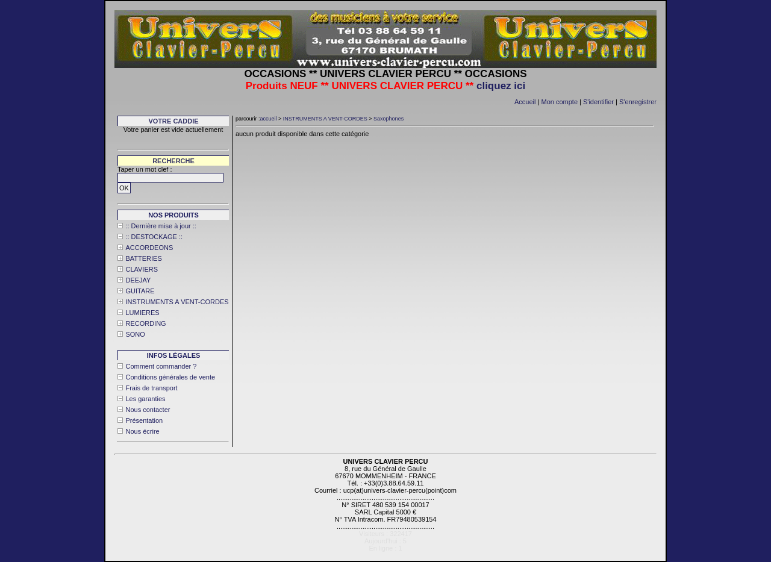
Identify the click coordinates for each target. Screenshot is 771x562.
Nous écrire (142, 431)
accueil (268, 119)
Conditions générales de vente (170, 377)
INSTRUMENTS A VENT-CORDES (176, 301)
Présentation (144, 420)
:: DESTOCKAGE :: (154, 236)
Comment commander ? (160, 366)
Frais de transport (151, 388)
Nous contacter (147, 409)
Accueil (524, 101)
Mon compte (559, 101)
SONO (135, 334)
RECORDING (145, 323)
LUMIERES (142, 312)
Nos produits (173, 215)
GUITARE (139, 291)
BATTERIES (143, 258)
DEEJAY (138, 280)
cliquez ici (500, 86)
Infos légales (174, 355)
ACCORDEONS (149, 247)
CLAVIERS (141, 269)
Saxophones (388, 119)
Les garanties (145, 398)
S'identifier (598, 101)
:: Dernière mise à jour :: (160, 225)
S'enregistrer (638, 101)
